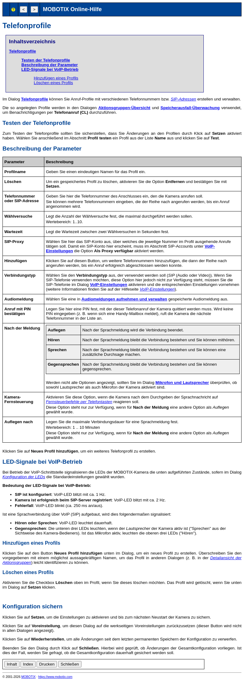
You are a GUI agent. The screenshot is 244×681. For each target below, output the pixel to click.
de (208, 663)
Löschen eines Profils (53, 82)
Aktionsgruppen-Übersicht (124, 107)
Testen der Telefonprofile (45, 60)
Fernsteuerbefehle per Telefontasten (79, 401)
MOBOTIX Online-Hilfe (72, 9)
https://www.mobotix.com (55, 677)
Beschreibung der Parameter (49, 64)
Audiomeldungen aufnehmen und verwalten (124, 299)
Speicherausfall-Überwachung (190, 107)
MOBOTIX (28, 677)
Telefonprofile (22, 51)
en (215, 663)
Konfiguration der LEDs (23, 477)
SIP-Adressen (183, 99)
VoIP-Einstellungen (108, 284)
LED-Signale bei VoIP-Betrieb (49, 69)
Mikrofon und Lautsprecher (182, 382)
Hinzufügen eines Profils (56, 78)
